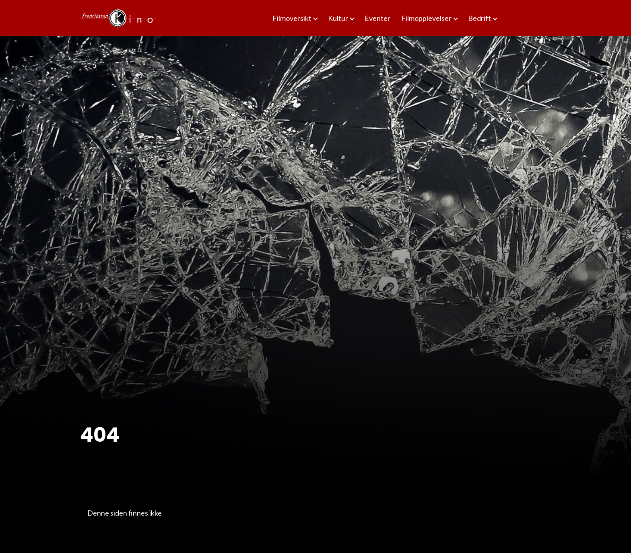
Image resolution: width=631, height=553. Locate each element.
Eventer (377, 18)
